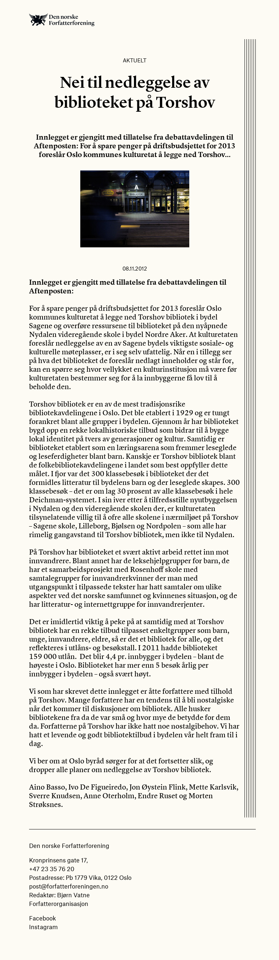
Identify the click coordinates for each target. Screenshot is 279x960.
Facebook (42, 918)
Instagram (43, 926)
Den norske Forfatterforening (61, 19)
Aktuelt (134, 60)
